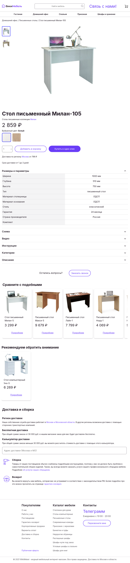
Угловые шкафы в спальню (65, 546)
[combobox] (7, 149)
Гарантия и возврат (30, 522)
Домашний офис (40, 14)
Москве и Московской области (60, 422)
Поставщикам (28, 518)
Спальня (63, 14)
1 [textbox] (3, 149)
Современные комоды (63, 522)
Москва (25, 156)
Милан (33, 119)
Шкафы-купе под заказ (63, 542)
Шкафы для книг (60, 550)
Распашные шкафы (61, 538)
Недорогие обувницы (62, 534)
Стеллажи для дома (62, 510)
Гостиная (18, 14)
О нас (24, 510)
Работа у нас (27, 514)
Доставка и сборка (30, 534)
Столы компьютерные (63, 514)
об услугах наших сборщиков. (36, 470)
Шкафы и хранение (106, 14)
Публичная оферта (30, 550)
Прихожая (82, 14)
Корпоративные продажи (33, 526)
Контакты (26, 538)
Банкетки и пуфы (60, 530)
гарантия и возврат (52, 484)
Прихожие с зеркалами (63, 526)
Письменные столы (28, 20)
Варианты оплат (29, 530)
